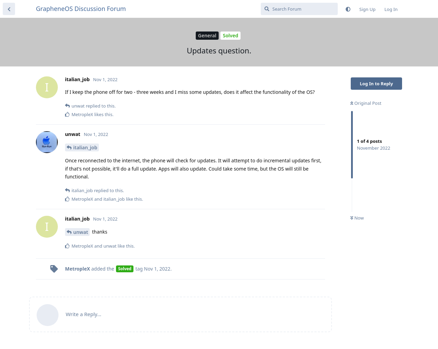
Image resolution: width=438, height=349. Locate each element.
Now (357, 218)
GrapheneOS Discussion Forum (81, 8)
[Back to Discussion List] (9, 9)
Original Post (365, 103)
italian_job (85, 147)
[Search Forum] (299, 9)
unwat (80, 232)
